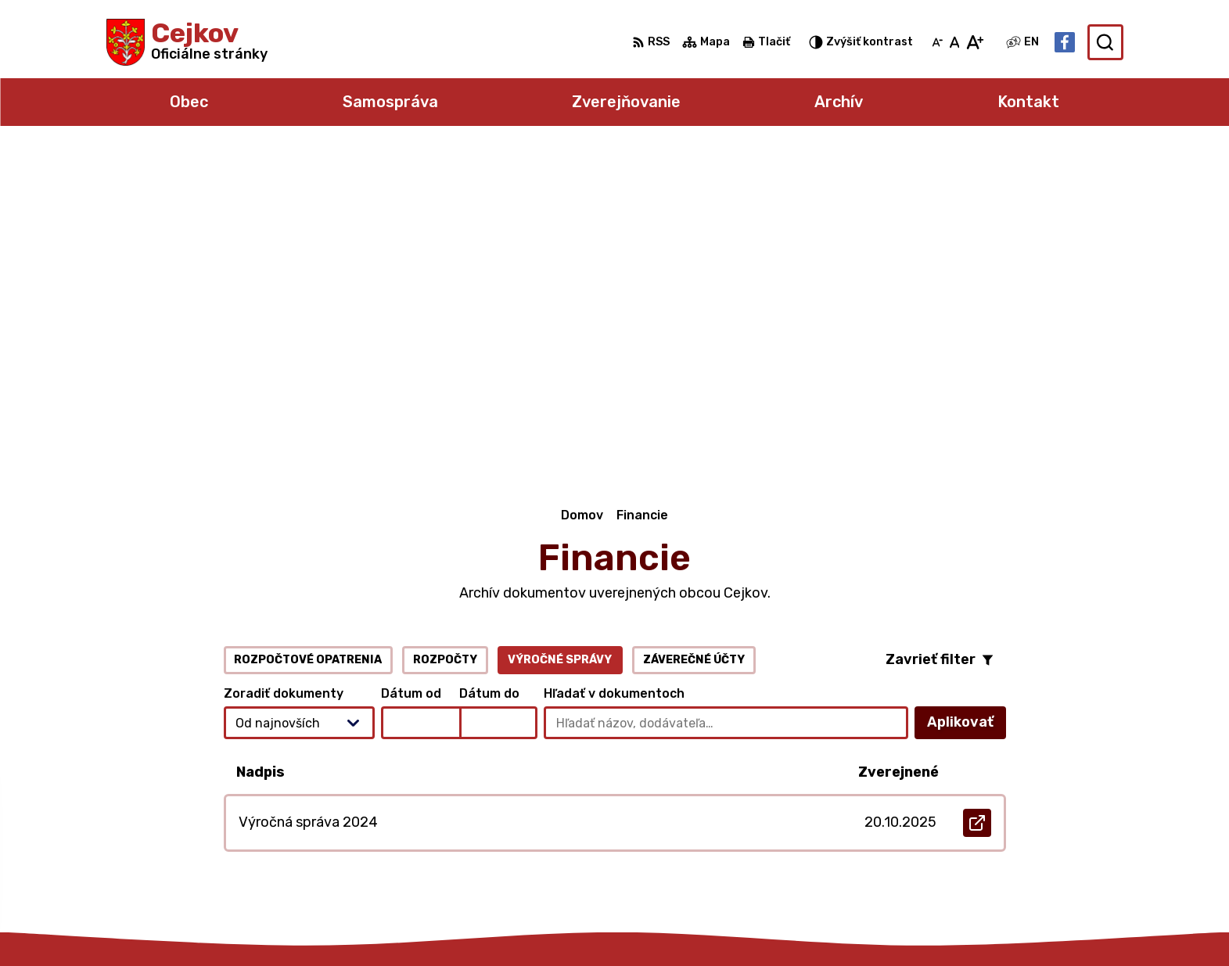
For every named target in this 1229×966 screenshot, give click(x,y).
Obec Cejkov (562, 923)
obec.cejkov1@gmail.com (1046, 835)
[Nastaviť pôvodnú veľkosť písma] (955, 42)
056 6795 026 (1014, 817)
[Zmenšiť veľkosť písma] (937, 42)
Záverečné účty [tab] (694, 341)
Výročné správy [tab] (560, 341)
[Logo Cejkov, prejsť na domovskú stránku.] (187, 42)
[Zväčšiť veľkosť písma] (974, 42)
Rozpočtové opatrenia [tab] (308, 341)
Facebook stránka (1027, 853)
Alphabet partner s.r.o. (338, 923)
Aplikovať (966, 409)
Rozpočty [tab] (445, 341)
